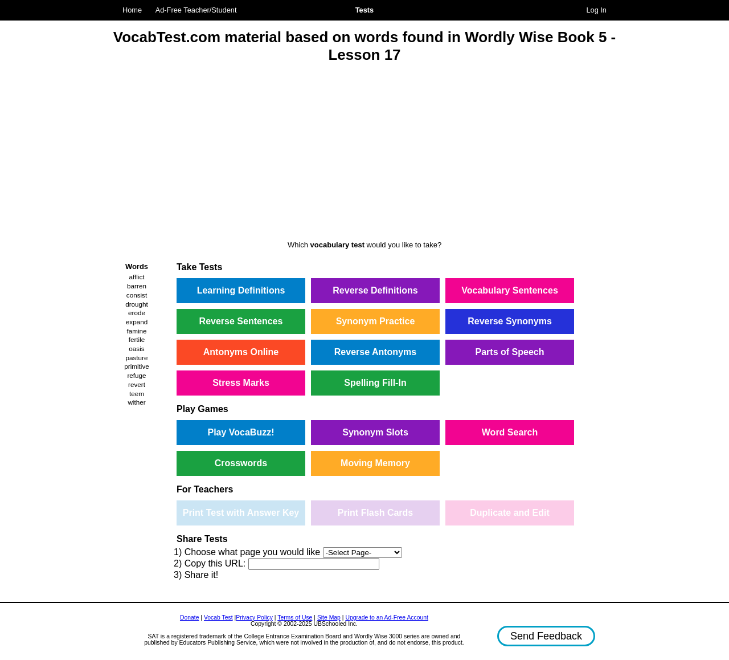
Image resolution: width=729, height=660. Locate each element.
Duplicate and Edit (510, 513)
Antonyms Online (241, 352)
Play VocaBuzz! (240, 432)
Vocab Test (218, 617)
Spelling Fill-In (375, 383)
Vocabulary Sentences (509, 290)
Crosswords (241, 463)
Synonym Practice (375, 321)
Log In (596, 10)
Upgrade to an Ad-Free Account (386, 617)
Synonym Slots (375, 432)
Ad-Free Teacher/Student (196, 10)
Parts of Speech (510, 352)
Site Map (329, 617)
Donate (189, 617)
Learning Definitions (241, 290)
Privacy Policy (254, 617)
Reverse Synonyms (510, 321)
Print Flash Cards (375, 513)
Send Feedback (546, 636)
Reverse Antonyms (375, 352)
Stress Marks (240, 383)
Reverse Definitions (375, 290)
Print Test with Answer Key (241, 513)
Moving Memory (375, 463)
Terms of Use (294, 617)
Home (132, 10)
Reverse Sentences (241, 321)
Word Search (510, 432)
